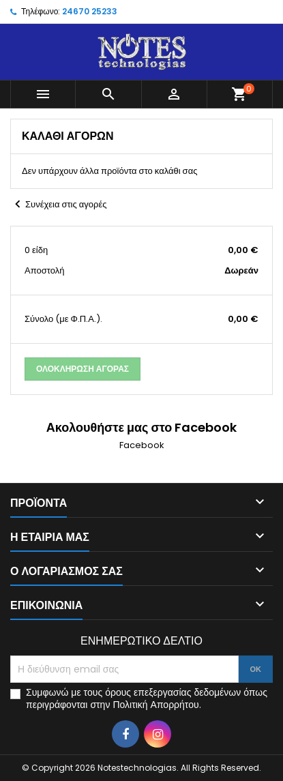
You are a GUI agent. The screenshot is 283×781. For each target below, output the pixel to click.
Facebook (141, 445)
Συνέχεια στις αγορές (58, 204)
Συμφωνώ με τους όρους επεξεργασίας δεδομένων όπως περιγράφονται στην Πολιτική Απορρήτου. (146, 698)
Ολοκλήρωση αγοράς (82, 368)
